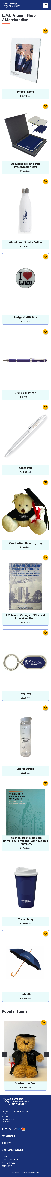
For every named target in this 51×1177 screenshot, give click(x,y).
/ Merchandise (15, 20)
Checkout (6, 1143)
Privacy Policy (8, 1163)
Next (46, 1054)
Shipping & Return (10, 1159)
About (5, 1156)
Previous (4, 1054)
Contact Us (7, 1166)
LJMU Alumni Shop (19, 16)
